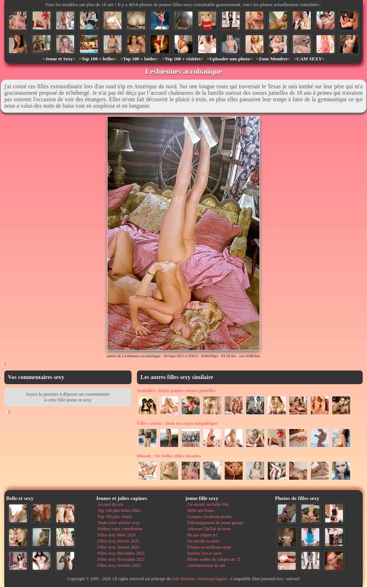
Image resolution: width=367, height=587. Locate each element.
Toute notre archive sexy (118, 522)
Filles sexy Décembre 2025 (120, 553)
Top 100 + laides (139, 58)
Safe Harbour (183, 578)
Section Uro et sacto (204, 553)
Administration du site (206, 565)
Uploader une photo (229, 58)
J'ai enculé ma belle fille (208, 504)
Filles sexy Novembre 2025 (121, 559)
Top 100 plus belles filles (118, 510)
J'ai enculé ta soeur (203, 541)
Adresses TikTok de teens (209, 528)
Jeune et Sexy (59, 58)
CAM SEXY (309, 58)
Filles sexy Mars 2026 (116, 534)
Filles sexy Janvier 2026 (118, 547)
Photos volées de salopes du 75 (213, 559)
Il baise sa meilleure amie (209, 547)
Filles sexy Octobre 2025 (118, 565)
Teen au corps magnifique (177, 423)
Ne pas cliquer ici (202, 534)
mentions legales (213, 578)
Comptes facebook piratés (209, 516)
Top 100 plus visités (114, 516)
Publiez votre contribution (119, 528)
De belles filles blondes (169, 455)
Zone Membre (273, 58)
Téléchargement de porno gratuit (215, 522)
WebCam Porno (200, 510)
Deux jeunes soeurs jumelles (176, 390)
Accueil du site (110, 504)
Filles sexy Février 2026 (118, 541)
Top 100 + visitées (183, 58)
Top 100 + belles (97, 58)
